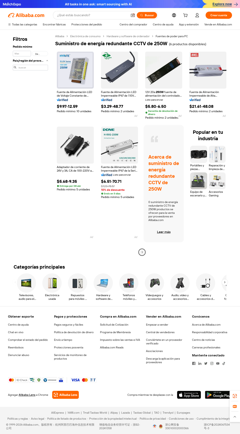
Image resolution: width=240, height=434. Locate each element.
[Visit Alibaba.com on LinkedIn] (200, 363)
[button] (132, 15)
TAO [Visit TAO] (156, 412)
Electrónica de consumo (85, 36)
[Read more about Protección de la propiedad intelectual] (112, 418)
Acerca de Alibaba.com (206, 324)
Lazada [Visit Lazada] (125, 412)
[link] (235, 396)
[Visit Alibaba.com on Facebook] (194, 363)
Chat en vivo (15, 332)
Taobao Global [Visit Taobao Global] (142, 412)
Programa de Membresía (115, 332)
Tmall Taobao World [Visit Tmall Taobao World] (95, 412)
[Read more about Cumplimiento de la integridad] (214, 418)
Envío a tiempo (63, 339)
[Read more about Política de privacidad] (152, 418)
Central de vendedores (160, 332)
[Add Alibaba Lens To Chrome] (65, 395)
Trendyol (168, 412)
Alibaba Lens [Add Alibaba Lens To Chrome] (27, 394)
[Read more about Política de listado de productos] (65, 418)
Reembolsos (16, 347)
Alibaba (59, 36)
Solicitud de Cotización (114, 324)
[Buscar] (147, 15)
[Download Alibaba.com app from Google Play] (218, 395)
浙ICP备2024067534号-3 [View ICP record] (217, 426)
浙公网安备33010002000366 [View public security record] (177, 426)
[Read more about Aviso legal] (36, 418)
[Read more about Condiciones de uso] (180, 418)
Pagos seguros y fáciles (68, 324)
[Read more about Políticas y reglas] (17, 418)
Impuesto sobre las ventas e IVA (120, 339)
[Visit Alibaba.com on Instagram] (212, 363)
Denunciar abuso (18, 355)
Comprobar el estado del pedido (28, 339)
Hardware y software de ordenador (128, 36)
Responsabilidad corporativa (209, 332)
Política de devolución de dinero (74, 332)
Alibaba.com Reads (112, 347)
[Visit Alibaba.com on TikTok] (224, 363)
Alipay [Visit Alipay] (114, 412)
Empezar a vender (157, 324)
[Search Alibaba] (92, 15)
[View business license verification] (154, 426)
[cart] (186, 15)
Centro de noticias (203, 339)
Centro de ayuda (18, 324)
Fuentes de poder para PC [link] (172, 36)
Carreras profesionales (206, 347)
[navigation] (30, 144)
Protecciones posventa (68, 347)
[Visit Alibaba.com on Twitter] (206, 363)
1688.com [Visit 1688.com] (73, 412)
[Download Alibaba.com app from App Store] (189, 395)
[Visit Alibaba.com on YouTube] (218, 363)
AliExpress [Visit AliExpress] (57, 412)
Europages (183, 412)
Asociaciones (154, 351)
